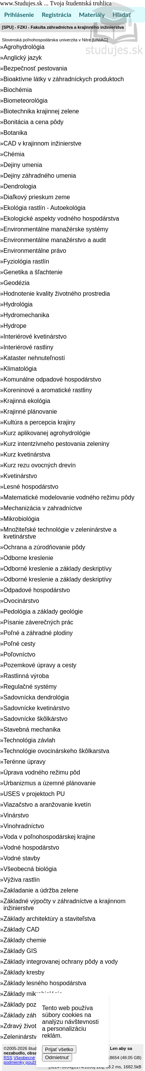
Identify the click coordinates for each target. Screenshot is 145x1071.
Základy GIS (20, 951)
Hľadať (121, 14)
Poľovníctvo (19, 654)
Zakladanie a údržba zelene (41, 890)
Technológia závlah (29, 740)
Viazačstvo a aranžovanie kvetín (47, 804)
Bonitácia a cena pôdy (33, 122)
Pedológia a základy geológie (43, 611)
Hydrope (14, 326)
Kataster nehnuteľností (34, 358)
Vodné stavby (21, 858)
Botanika (15, 132)
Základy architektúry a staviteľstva (49, 918)
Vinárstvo (16, 815)
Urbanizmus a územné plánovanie (49, 783)
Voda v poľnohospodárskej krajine (49, 837)
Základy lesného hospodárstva (44, 983)
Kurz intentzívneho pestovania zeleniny (56, 444)
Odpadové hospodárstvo (36, 590)
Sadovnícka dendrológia (36, 697)
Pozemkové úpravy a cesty (39, 665)
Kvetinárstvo (20, 476)
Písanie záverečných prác (38, 622)
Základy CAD (21, 929)
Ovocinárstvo (21, 601)
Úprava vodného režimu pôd (41, 772)
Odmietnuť (57, 1057)
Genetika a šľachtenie (33, 272)
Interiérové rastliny (28, 347)
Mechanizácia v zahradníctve (42, 508)
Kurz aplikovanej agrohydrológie (46, 433)
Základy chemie (24, 940)
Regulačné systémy (30, 686)
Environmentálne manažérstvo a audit (54, 240)
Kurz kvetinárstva (26, 454)
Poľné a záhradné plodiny (38, 633)
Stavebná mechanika (31, 729)
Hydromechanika (26, 315)
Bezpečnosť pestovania (35, 68)
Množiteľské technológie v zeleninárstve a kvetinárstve (59, 533)
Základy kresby (24, 972)
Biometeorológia (25, 100)
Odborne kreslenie (28, 558)
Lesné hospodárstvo (30, 486)
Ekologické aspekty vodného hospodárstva (61, 218)
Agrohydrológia (24, 47)
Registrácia (56, 14)
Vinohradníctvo (23, 826)
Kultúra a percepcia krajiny (39, 422)
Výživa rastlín (21, 879)
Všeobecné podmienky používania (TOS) (31, 1059)
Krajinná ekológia (26, 401)
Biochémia (17, 90)
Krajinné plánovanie (30, 411)
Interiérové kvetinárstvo (34, 336)
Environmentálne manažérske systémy (55, 229)
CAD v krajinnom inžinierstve (42, 143)
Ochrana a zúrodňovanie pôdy (44, 547)
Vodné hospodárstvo (31, 847)
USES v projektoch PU (34, 794)
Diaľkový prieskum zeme (36, 197)
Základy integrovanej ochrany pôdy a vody (60, 961)
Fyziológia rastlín (26, 261)
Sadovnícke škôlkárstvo (35, 719)
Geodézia (16, 283)
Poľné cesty (19, 643)
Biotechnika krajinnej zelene (41, 111)
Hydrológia (17, 304)
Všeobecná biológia (30, 869)
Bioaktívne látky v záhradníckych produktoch (63, 79)
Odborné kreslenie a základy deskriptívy (57, 568)
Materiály (92, 14)
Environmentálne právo (34, 250)
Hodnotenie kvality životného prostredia (56, 293)
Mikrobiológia (21, 519)
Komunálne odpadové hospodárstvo (52, 379)
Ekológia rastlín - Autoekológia (44, 208)
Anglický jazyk (22, 57)
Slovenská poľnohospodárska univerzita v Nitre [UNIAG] (55, 40)
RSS (8, 1057)
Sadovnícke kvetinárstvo (36, 708)
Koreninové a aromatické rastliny (47, 390)
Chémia (13, 154)
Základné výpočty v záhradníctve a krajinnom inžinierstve (64, 904)
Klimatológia (20, 368)
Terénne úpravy (24, 761)
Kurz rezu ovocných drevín (39, 465)
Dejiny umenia (22, 165)
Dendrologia (19, 186)
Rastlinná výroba (26, 676)
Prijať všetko (59, 1049)
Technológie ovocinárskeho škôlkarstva (56, 751)
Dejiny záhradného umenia (39, 175)
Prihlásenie (19, 14)
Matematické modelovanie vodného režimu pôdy (68, 497)
